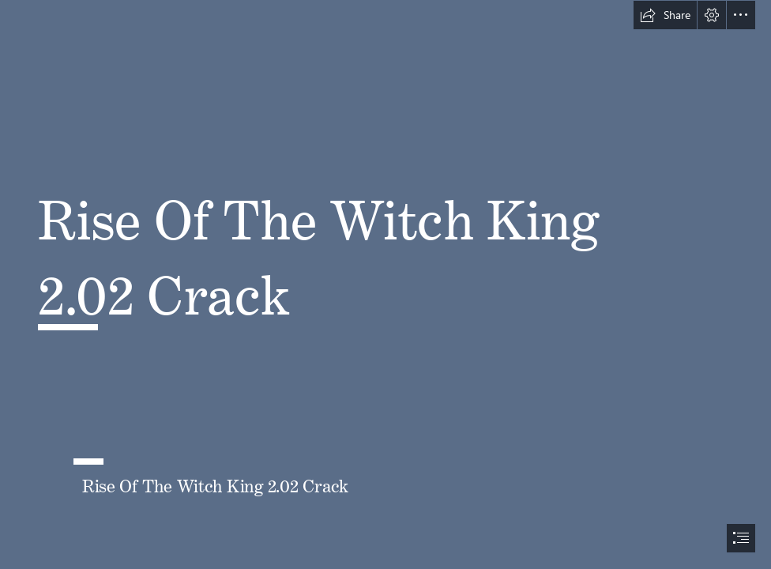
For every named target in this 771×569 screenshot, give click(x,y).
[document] (385, 284)
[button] (665, 15)
